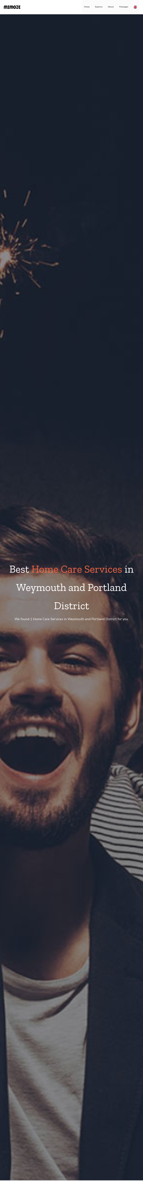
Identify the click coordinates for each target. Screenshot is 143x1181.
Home (87, 7)
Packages (123, 7)
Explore (98, 7)
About (111, 7)
